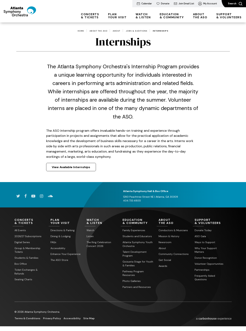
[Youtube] (33, 196)
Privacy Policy (52, 318)
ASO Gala (200, 236)
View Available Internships (71, 167)
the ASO (200, 15)
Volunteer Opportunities (209, 263)
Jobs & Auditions (136, 31)
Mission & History (169, 236)
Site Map (89, 318)
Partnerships (202, 269)
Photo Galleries (132, 281)
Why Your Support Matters (206, 250)
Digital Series (22, 242)
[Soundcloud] (50, 196)
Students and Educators (137, 236)
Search (235, 4)
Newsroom (165, 242)
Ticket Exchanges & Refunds (26, 271)
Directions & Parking (63, 230)
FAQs (53, 242)
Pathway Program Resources (133, 273)
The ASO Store (59, 260)
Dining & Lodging (61, 236)
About (116, 31)
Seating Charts (23, 279)
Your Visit (117, 15)
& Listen (143, 15)
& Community (172, 15)
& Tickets (90, 15)
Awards (163, 266)
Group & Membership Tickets (27, 250)
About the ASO (99, 31)
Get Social (165, 260)
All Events (20, 230)
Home (81, 31)
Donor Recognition (206, 257)
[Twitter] (18, 196)
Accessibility (58, 248)
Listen (90, 236)
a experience (214, 318)
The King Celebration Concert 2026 (99, 244)
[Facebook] (25, 196)
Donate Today (203, 230)
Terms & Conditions (27, 318)
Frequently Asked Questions (205, 277)
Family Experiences (134, 230)
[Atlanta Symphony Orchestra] (23, 16)
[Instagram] (41, 196)
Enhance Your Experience (66, 254)
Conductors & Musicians (173, 230)
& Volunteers (228, 15)
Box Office (20, 263)
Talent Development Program (135, 253)
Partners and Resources (137, 287)
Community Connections (174, 254)
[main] (123, 102)
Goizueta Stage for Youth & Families (138, 263)
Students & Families (26, 257)
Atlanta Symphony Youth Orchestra (138, 244)
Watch (90, 230)
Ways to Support (205, 242)
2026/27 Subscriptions (27, 236)
